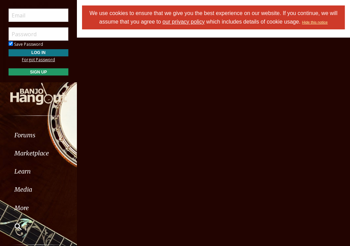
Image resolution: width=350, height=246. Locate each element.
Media (23, 189)
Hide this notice (315, 22)
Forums (25, 135)
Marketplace (31, 153)
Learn (22, 171)
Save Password (26, 44)
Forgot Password (38, 60)
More (21, 208)
